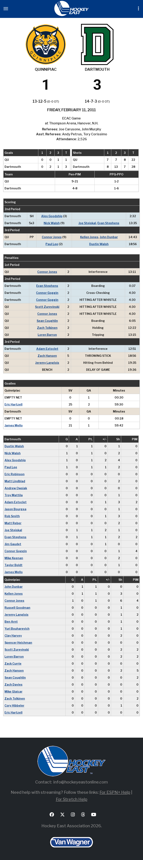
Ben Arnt (11, 621)
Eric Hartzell (13, 404)
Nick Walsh (52, 223)
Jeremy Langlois (47, 362)
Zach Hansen (47, 355)
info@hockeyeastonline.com (80, 782)
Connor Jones (52, 237)
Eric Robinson (15, 474)
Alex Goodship (51, 216)
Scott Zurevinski (47, 306)
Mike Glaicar (13, 691)
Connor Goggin (47, 292)
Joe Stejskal (87, 223)
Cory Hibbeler (14, 705)
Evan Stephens (108, 223)
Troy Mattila (14, 495)
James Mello (14, 425)
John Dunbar (109, 237)
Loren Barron (47, 334)
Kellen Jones (89, 237)
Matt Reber (13, 523)
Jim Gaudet (13, 544)
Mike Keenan (14, 558)
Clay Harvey (13, 635)
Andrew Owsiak (16, 488)
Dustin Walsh (99, 244)
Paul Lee (52, 244)
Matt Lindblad (15, 481)
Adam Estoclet (47, 348)
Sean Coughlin (47, 320)
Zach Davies (13, 684)
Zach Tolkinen (47, 327)
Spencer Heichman (18, 642)
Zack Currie (13, 663)
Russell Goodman (17, 607)
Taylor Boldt (13, 565)
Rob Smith (12, 516)
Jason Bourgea (15, 509)
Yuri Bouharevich (17, 628)
